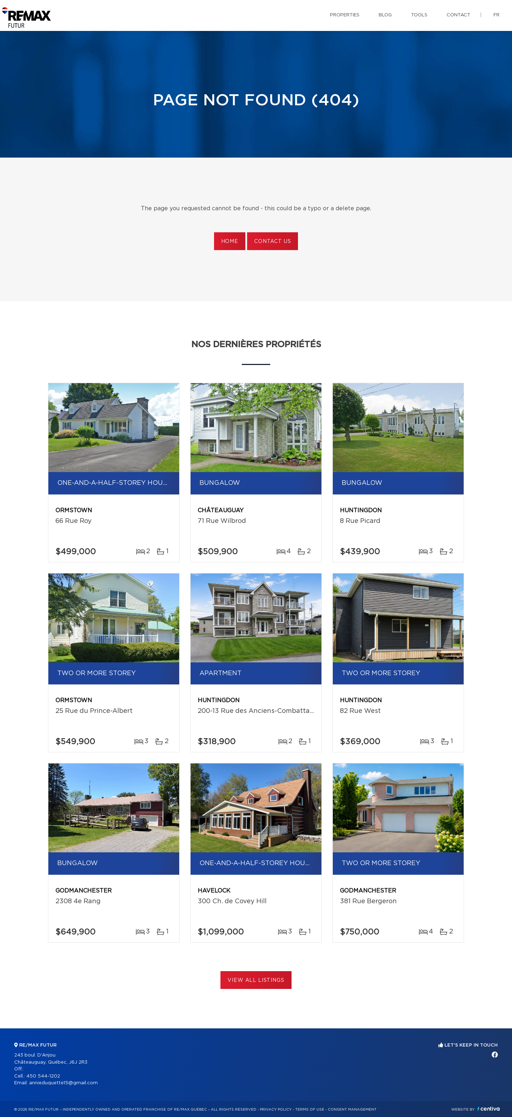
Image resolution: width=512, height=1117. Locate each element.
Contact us (272, 241)
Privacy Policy (276, 1109)
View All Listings (256, 980)
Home (229, 241)
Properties (344, 15)
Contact (458, 15)
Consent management (352, 1109)
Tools (419, 15)
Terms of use (309, 1109)
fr (497, 15)
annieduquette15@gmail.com (63, 1083)
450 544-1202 (43, 1076)
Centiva (488, 1108)
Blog (385, 15)
